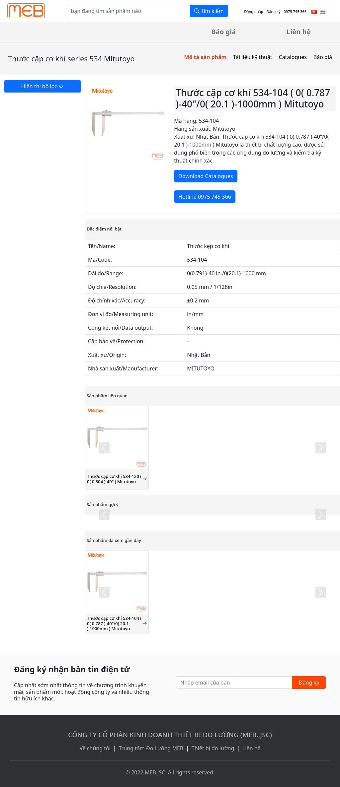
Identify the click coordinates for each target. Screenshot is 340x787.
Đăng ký (273, 11)
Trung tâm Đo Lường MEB (151, 748)
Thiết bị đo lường (213, 748)
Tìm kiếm (209, 11)
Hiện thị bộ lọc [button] (42, 86)
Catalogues (293, 57)
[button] (104, 448)
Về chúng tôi (94, 748)
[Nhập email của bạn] (234, 682)
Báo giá (224, 31)
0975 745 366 (295, 11)
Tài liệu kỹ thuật (252, 57)
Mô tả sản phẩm (205, 57)
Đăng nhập (253, 11)
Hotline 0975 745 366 (204, 196)
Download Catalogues (205, 176)
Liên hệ (298, 31)
